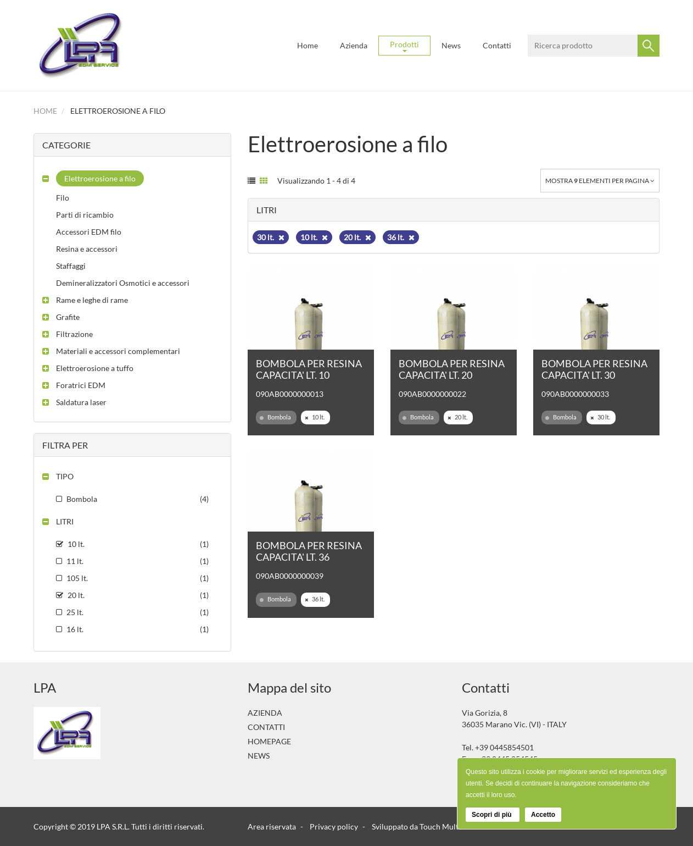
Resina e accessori (87, 248)
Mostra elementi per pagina (600, 180)
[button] (93, 178)
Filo (62, 197)
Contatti (497, 45)
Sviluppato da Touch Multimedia (427, 826)
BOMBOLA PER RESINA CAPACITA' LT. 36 (309, 551)
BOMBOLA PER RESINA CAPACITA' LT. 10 (309, 369)
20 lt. (357, 237)
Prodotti (404, 46)
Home (307, 45)
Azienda (353, 45)
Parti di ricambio (85, 214)
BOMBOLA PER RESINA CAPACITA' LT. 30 (594, 369)
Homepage (269, 741)
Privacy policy (334, 826)
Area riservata (272, 826)
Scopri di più (492, 815)
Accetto (543, 815)
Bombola (275, 417)
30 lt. (270, 237)
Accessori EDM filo (88, 231)
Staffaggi (71, 265)
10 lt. (314, 237)
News (451, 45)
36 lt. (401, 237)
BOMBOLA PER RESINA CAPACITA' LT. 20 (452, 369)
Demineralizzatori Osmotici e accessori (122, 282)
